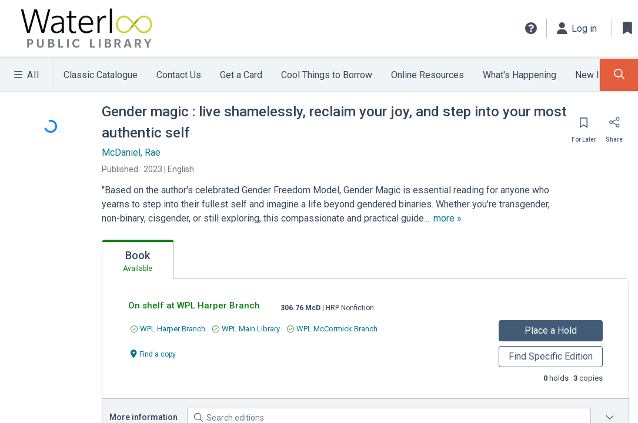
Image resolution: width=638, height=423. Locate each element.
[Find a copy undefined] (154, 353)
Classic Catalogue (101, 74)
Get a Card (243, 74)
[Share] (614, 126)
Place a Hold (551, 330)
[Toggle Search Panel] (619, 75)
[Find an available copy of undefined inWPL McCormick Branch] (332, 329)
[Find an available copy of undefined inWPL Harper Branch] (168, 329)
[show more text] (452, 219)
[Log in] (577, 28)
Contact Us (179, 74)
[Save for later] (584, 126)
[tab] (138, 260)
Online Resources (430, 74)
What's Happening (522, 74)
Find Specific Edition (550, 356)
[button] (530, 28)
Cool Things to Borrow (329, 74)
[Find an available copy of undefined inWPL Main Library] (247, 329)
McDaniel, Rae (132, 152)
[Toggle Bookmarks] (627, 28)
